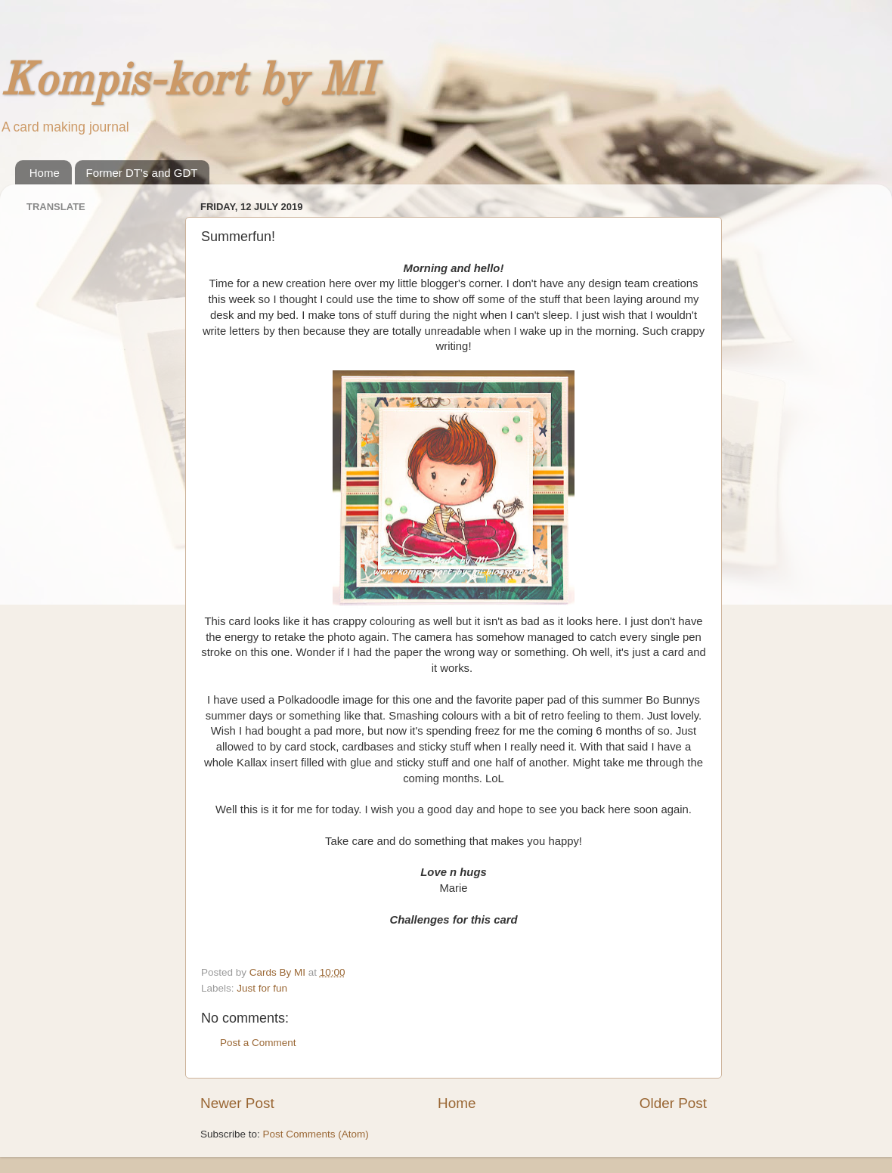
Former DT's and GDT (142, 172)
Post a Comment (258, 1042)
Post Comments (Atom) (316, 1134)
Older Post (673, 1103)
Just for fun (262, 988)
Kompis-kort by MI (187, 82)
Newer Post (237, 1103)
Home (44, 172)
